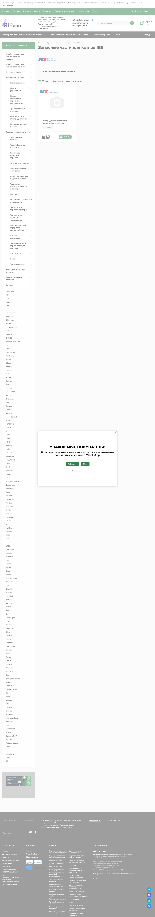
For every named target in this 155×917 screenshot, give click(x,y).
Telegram (72, 464)
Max (85, 464)
